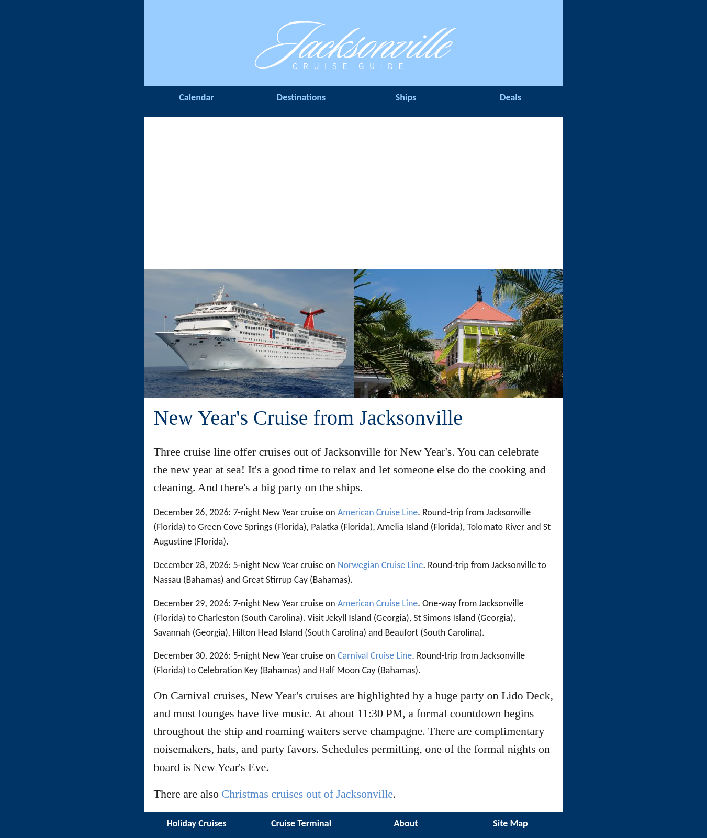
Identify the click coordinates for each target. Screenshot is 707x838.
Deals (510, 97)
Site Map (510, 823)
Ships (406, 97)
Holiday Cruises (196, 823)
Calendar (196, 97)
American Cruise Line (378, 512)
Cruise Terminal (301, 823)
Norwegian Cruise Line (380, 565)
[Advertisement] (353, 190)
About (406, 823)
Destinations (301, 97)
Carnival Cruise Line (375, 655)
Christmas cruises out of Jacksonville (308, 793)
